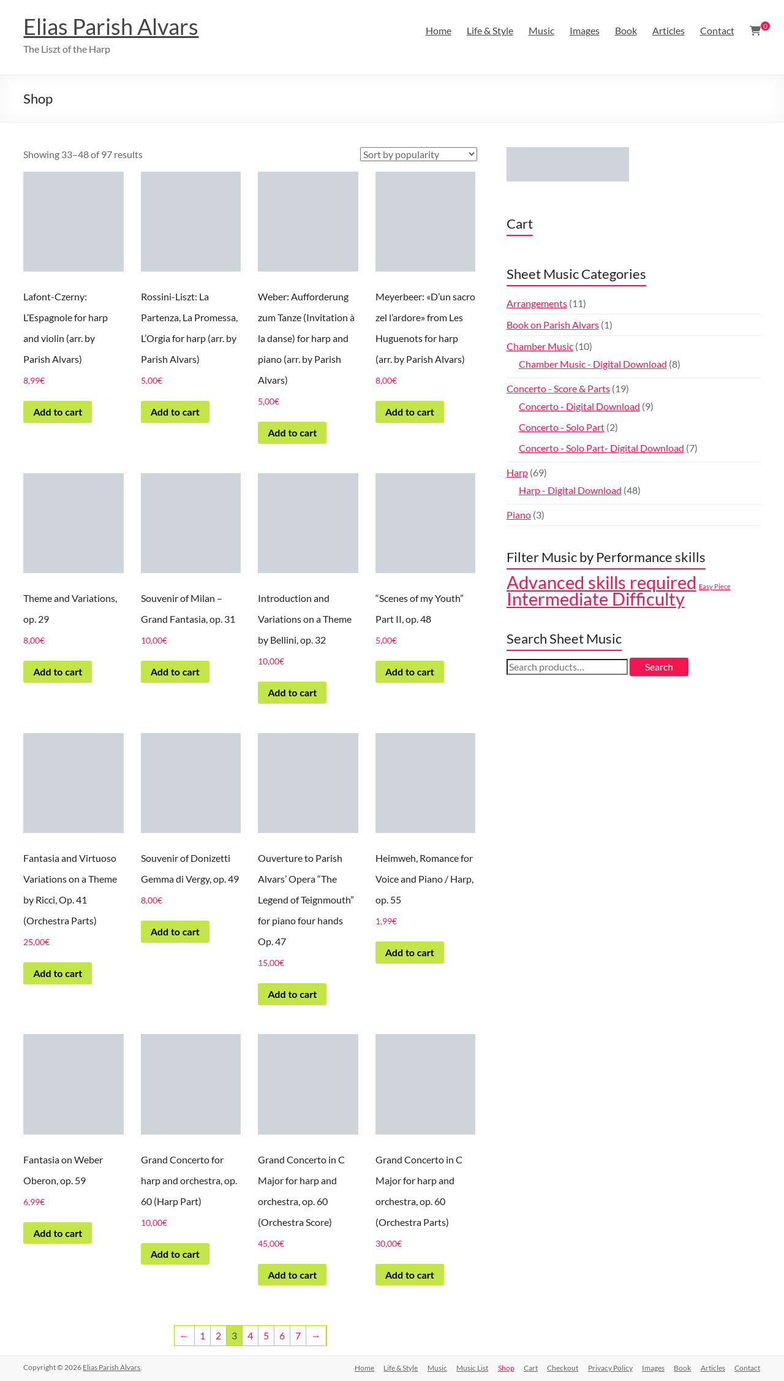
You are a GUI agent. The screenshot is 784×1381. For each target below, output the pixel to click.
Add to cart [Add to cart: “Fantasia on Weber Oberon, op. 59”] (57, 1233)
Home (438, 30)
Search (659, 666)
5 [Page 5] (266, 1335)
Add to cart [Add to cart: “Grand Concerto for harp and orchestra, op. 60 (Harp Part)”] (175, 1254)
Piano (519, 514)
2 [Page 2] (218, 1335)
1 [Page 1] (202, 1335)
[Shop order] (418, 154)
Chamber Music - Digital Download (593, 364)
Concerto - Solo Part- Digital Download (601, 448)
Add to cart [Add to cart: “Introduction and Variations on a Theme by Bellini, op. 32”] (292, 692)
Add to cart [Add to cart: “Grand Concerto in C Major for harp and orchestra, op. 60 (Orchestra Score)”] (292, 1274)
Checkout (561, 1367)
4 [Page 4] (250, 1335)
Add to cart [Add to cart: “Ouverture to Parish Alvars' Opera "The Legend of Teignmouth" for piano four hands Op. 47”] (292, 994)
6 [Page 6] (282, 1335)
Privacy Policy (609, 1367)
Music (541, 30)
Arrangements (537, 303)
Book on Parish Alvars (553, 324)
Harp (517, 472)
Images (585, 30)
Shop (504, 1367)
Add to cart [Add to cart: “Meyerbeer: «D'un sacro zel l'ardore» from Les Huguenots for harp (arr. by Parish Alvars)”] (409, 411)
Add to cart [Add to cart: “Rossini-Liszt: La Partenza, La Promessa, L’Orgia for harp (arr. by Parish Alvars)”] (175, 411)
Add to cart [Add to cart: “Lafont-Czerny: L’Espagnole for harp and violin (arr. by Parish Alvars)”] (57, 411)
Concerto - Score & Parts (558, 388)
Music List (470, 1367)
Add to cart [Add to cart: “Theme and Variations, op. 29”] (57, 671)
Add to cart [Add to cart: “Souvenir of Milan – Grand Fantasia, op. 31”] (175, 671)
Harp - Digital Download (570, 490)
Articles (668, 30)
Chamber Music (540, 346)
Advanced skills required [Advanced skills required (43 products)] (601, 582)
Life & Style (490, 30)
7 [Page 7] (298, 1335)
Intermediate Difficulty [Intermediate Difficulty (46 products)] (596, 598)
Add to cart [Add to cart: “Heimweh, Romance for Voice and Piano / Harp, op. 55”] (409, 952)
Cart (529, 1367)
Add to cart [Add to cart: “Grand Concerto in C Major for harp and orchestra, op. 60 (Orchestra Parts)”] (409, 1274)
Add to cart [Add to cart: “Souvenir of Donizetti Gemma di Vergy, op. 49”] (175, 931)
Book (626, 30)
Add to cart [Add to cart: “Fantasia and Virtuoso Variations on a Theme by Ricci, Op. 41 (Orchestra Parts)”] (57, 973)
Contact (717, 30)
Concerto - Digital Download (579, 406)
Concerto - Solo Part (562, 427)
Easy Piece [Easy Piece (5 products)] (715, 586)
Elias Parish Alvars (110, 26)
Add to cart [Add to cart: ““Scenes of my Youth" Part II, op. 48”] (409, 671)
